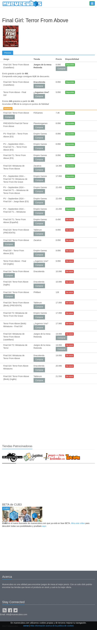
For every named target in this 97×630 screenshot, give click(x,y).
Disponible (70, 65)
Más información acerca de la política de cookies (52, 626)
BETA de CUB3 (12, 504)
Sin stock (69, 220)
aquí (44, 526)
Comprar (61, 68)
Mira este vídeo (78, 523)
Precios (7, 53)
